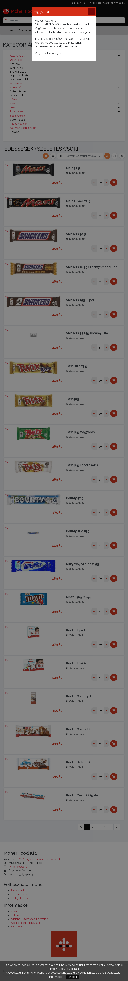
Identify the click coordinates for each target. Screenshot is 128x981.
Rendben (72, 976)
